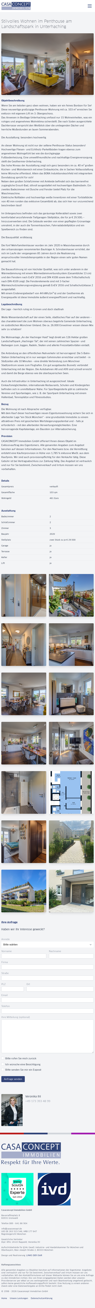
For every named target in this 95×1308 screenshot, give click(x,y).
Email (4, 995)
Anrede (5, 939)
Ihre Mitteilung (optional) (15, 1017)
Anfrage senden (13, 1079)
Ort (28, 984)
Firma (4, 962)
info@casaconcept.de (11, 1229)
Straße (5, 973)
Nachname (55, 951)
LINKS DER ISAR (34, 1255)
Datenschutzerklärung (41, 1298)
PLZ (3, 984)
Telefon (5, 1006)
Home (4, 1298)
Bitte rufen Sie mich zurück (20, 1058)
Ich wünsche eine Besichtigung (22, 1064)
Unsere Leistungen (19, 1298)
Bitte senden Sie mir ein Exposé (23, 1069)
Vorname (6, 951)
